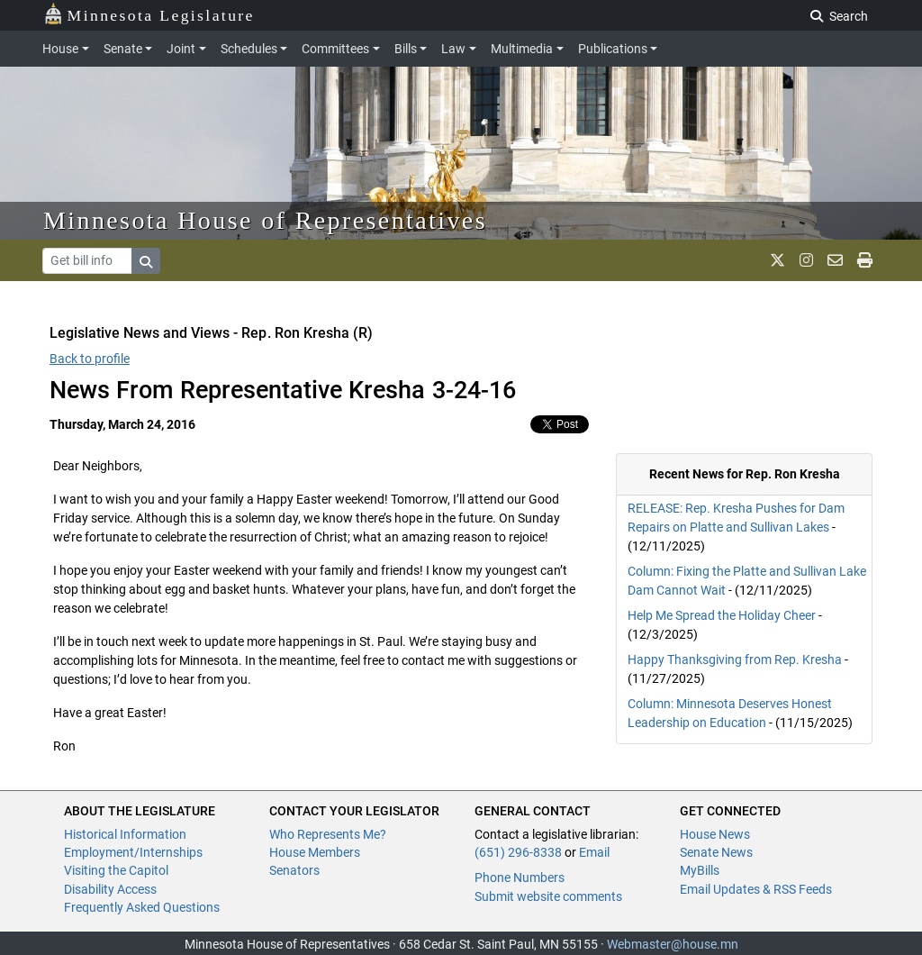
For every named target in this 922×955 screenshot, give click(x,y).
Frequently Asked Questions (142, 907)
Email (594, 852)
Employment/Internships (133, 852)
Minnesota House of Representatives (265, 220)
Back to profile (90, 358)
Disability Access (110, 889)
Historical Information (125, 834)
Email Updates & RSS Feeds (756, 889)
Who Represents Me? (327, 834)
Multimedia (522, 48)
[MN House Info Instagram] (806, 260)
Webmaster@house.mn (672, 944)
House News (715, 834)
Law (453, 48)
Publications (612, 48)
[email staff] (835, 260)
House (60, 48)
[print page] (865, 260)
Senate (123, 48)
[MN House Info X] (777, 260)
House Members (314, 852)
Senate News (716, 852)
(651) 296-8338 (518, 852)
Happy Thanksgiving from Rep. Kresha (735, 659)
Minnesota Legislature (149, 14)
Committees (335, 48)
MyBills (699, 870)
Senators (294, 870)
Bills (405, 48)
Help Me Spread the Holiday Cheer (722, 615)
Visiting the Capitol (116, 870)
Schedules (249, 48)
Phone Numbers (520, 877)
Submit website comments (548, 896)
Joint (181, 48)
